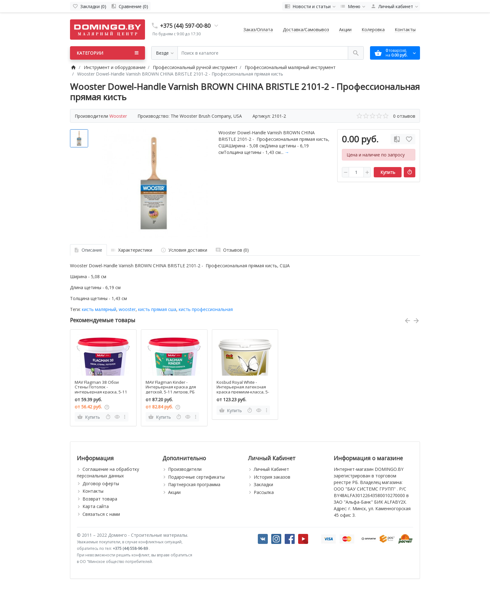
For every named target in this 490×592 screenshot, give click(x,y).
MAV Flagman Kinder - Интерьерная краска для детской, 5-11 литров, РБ (171, 387)
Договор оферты (100, 483)
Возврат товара (99, 499)
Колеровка (373, 29)
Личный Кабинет (271, 469)
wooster (127, 309)
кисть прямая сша (157, 309)
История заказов (272, 477)
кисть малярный (99, 309)
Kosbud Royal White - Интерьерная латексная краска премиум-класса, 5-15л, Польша (243, 389)
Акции (345, 29)
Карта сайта (95, 506)
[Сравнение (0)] (129, 6)
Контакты (405, 29)
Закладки (263, 484)
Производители (185, 469)
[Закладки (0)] (89, 6)
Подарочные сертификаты (196, 477)
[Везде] (164, 53)
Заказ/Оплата (258, 29)
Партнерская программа (194, 484)
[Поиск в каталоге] (263, 53)
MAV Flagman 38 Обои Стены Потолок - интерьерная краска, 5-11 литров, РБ (101, 389)
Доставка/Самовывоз (306, 29)
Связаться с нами (101, 514)
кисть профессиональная (206, 309)
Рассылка (264, 492)
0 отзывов (404, 116)
